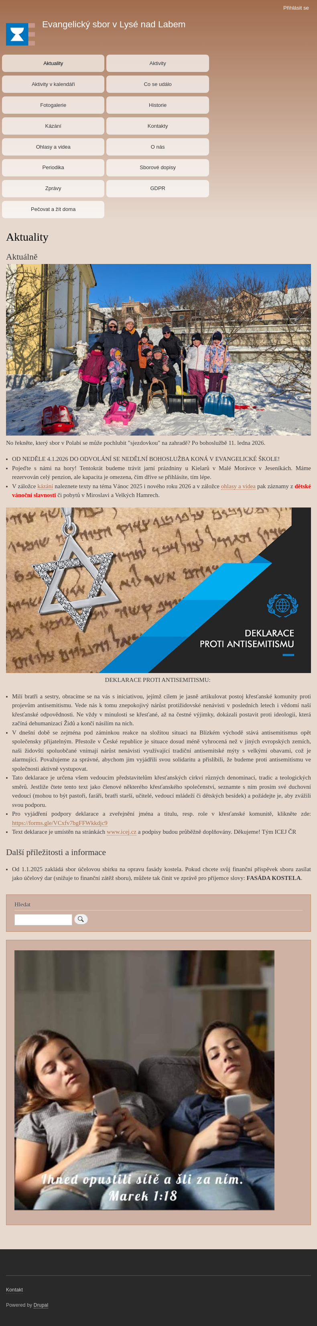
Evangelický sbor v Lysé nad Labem (114, 24)
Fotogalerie (53, 105)
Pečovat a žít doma (53, 209)
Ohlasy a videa (53, 147)
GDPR (157, 188)
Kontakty (158, 126)
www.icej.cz (121, 832)
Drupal (41, 1305)
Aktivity (158, 63)
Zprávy (53, 188)
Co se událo (157, 84)
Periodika (53, 167)
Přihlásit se (296, 8)
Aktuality (53, 63)
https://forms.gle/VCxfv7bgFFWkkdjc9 (60, 823)
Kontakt (14, 1290)
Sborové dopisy (158, 167)
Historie (158, 105)
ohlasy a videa (238, 486)
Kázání (53, 126)
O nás (158, 147)
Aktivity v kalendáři (53, 84)
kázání (45, 486)
